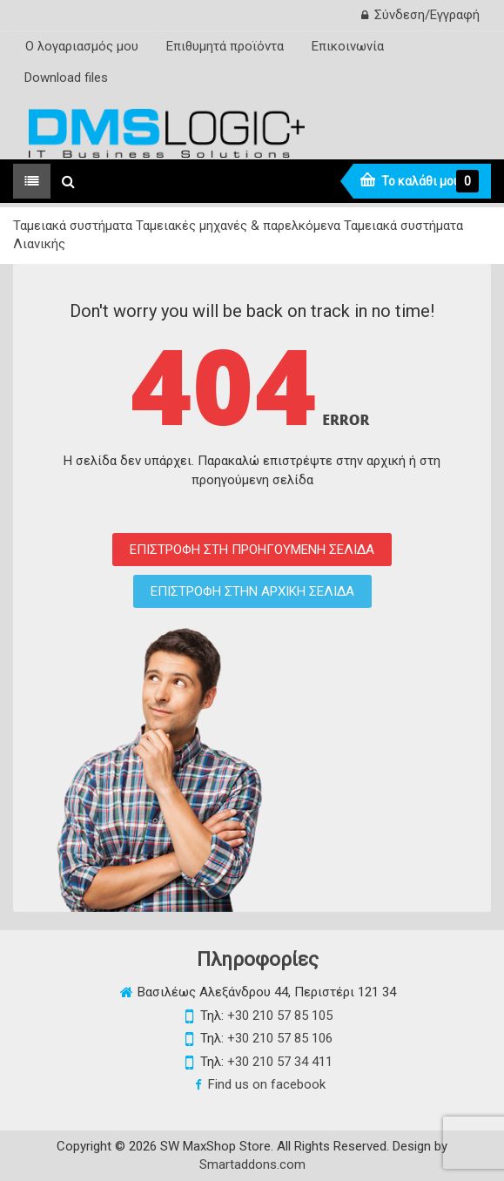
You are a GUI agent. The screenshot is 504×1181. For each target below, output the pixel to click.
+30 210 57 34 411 (280, 1062)
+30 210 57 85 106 (280, 1038)
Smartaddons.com (252, 1164)
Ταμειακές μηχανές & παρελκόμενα (238, 225)
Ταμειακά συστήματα (72, 225)
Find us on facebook (267, 1084)
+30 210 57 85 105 (280, 1015)
